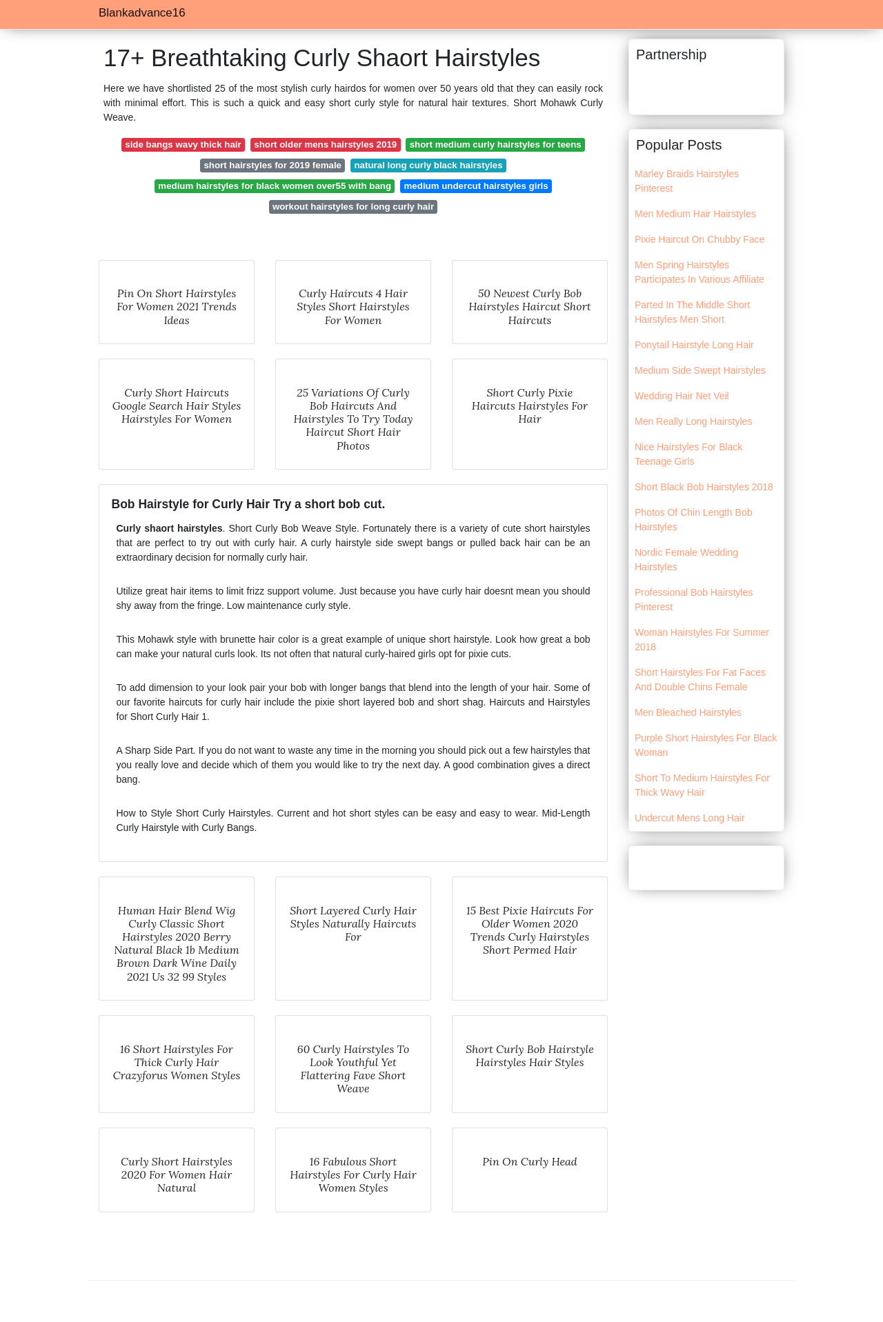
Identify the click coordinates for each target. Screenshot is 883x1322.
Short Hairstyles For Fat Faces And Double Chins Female (700, 679)
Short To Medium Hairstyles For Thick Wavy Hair (702, 785)
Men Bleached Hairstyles (688, 712)
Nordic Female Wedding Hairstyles (686, 559)
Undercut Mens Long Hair (690, 817)
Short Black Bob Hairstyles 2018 (704, 486)
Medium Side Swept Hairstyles (700, 370)
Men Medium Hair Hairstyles (695, 213)
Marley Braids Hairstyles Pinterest (687, 181)
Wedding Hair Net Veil (682, 395)
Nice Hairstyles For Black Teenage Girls (688, 454)
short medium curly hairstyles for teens (496, 144)
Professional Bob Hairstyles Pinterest (694, 599)
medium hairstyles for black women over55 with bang (274, 186)
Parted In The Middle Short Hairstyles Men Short (692, 312)
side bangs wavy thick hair (183, 144)
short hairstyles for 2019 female (272, 165)
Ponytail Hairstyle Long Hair (694, 344)
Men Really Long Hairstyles (693, 421)
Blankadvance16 (142, 12)
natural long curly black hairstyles (429, 165)
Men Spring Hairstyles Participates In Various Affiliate (699, 272)
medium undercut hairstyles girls (476, 186)
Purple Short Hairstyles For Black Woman (706, 745)
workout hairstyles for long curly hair (353, 206)
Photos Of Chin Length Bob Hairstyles (693, 519)
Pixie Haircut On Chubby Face (699, 239)
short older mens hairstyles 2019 (325, 144)
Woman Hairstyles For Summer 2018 (702, 639)
